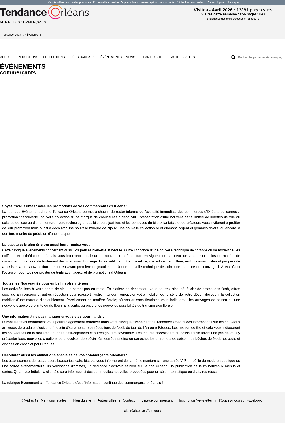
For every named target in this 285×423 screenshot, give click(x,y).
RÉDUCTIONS (28, 57)
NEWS (130, 57)
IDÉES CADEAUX (82, 57)
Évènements (34, 34)
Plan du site (82, 400)
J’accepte (233, 2)
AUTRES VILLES (183, 57)
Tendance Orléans (13, 34)
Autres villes (107, 400)
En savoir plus (216, 2)
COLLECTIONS (54, 57)
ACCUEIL (6, 57)
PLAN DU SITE (151, 57)
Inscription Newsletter (195, 400)
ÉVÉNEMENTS (111, 57)
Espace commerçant (157, 400)
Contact (129, 400)
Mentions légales (53, 400)
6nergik (153, 410)
